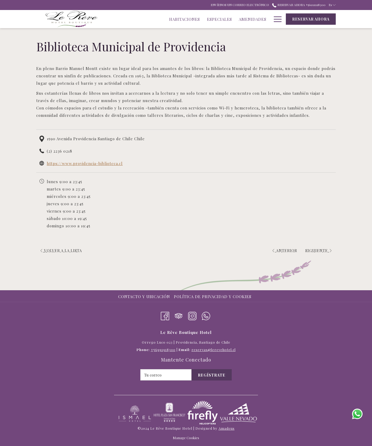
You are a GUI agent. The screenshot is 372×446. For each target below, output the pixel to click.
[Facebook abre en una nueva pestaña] (165, 315)
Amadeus (227, 428)
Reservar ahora (310, 19)
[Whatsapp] (206, 315)
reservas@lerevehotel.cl (214, 349)
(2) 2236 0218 (59, 151)
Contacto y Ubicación (144, 296)
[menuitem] (145, 296)
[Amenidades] (216, 19)
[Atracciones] (252, 19)
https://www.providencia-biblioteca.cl (85, 163)
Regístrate (211, 375)
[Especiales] (183, 19)
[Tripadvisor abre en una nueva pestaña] (178, 315)
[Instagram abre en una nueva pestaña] (192, 315)
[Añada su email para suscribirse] (166, 374)
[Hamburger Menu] (276, 19)
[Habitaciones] (148, 19)
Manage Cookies (186, 437)
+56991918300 (163, 349)
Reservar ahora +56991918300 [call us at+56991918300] (298, 5)
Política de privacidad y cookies (212, 296)
